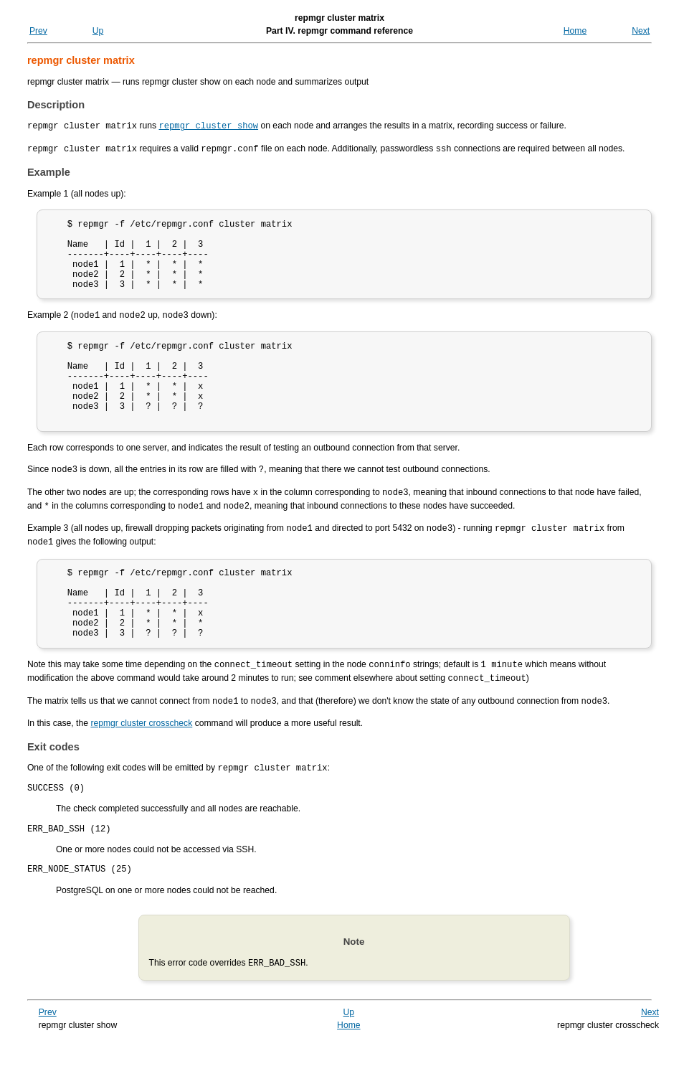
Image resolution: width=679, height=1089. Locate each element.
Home (575, 31)
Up (98, 31)
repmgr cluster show (208, 125)
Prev (38, 31)
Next (641, 31)
